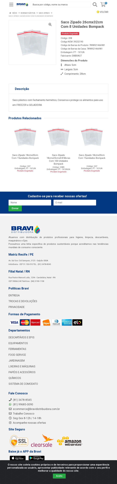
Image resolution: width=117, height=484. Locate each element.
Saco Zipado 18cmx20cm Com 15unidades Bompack (25, 156)
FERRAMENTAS (17, 349)
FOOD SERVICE (17, 354)
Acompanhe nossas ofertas (27, 422)
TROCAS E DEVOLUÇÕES (23, 301)
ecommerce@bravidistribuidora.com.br (34, 409)
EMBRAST (77, 56)
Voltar (102, 12)
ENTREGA (14, 295)
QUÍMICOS (15, 378)
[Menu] (11, 4)
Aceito (59, 476)
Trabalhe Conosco (21, 413)
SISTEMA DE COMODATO (23, 383)
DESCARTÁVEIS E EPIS (21, 337)
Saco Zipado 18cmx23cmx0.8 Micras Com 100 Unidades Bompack (58, 159)
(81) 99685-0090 (21, 404)
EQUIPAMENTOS (18, 343)
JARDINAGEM (17, 360)
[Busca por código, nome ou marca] (61, 4)
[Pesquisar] (95, 4)
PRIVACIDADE (17, 307)
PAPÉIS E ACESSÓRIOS (22, 372)
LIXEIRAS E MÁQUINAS (22, 366)
